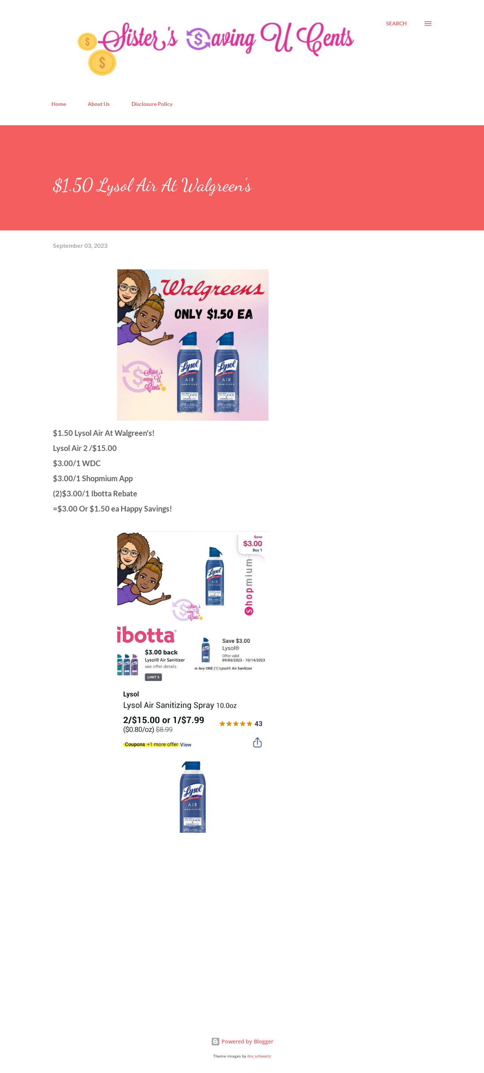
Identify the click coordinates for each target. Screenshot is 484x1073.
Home (58, 104)
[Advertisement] (109, 926)
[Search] (396, 23)
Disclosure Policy (152, 104)
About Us (99, 104)
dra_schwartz (259, 1056)
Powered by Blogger (242, 1041)
